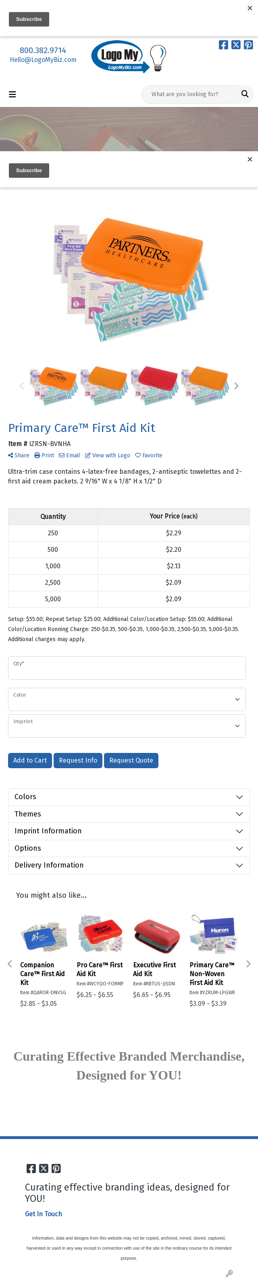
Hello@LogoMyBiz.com (43, 60)
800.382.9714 (43, 50)
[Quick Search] (189, 94)
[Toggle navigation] (12, 94)
